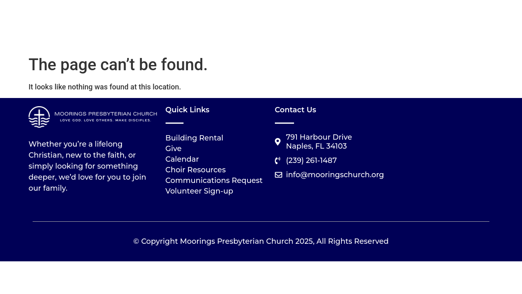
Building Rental (194, 138)
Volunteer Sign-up (199, 191)
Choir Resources (196, 169)
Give (174, 148)
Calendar (182, 159)
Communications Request (214, 180)
